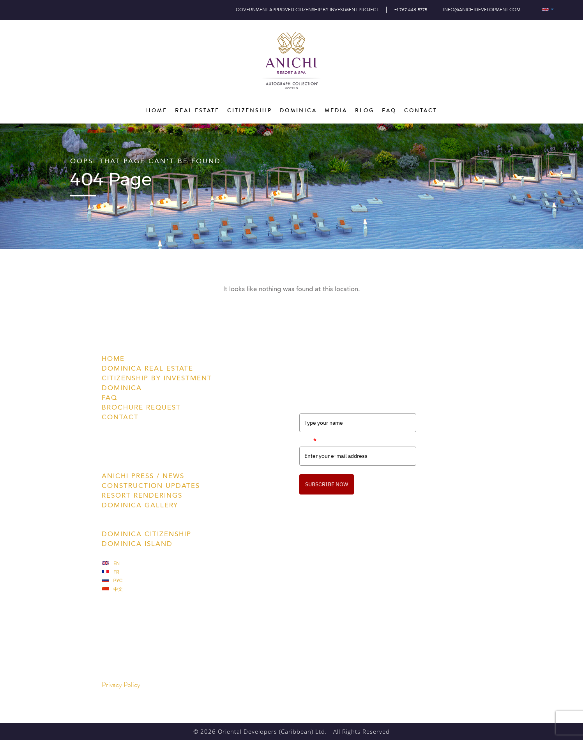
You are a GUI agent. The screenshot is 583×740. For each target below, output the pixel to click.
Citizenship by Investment (157, 378)
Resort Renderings (142, 495)
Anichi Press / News (143, 476)
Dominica (122, 388)
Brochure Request (141, 407)
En (111, 563)
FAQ (109, 397)
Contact (120, 417)
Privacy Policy (121, 685)
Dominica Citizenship (146, 534)
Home (113, 358)
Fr (110, 572)
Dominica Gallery (140, 505)
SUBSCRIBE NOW (326, 484)
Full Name (312, 406)
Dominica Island (137, 543)
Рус (112, 581)
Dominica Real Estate (147, 368)
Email (307, 440)
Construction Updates (151, 485)
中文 (112, 589)
